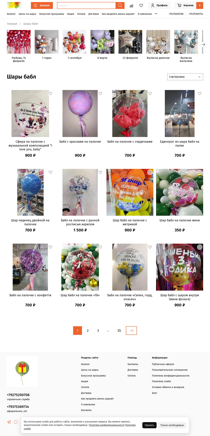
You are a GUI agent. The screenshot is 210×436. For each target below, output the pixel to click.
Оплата (81, 14)
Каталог (42, 5)
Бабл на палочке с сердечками (129, 142)
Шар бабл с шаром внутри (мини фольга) (179, 298)
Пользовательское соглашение (170, 369)
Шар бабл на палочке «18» (80, 296)
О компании (145, 14)
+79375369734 (196, 14)
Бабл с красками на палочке (80, 142)
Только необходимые (172, 425)
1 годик (47, 58)
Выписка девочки (162, 58)
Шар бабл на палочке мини (180, 221)
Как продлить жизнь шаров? (118, 14)
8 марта (105, 58)
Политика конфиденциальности (170, 375)
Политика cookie (161, 381)
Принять (149, 425)
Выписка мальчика (191, 60)
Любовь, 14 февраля (19, 60)
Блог (154, 393)
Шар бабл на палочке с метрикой (130, 223)
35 (119, 331)
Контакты (86, 410)
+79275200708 (176, 14)
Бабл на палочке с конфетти (30, 296)
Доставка (93, 14)
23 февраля (133, 58)
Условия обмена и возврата (168, 387)
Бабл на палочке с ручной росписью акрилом (80, 223)
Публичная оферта (163, 364)
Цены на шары (27, 14)
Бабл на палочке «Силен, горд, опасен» (129, 298)
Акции (70, 14)
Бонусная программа (51, 14)
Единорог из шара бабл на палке (179, 144)
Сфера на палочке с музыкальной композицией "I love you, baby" (30, 146)
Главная (12, 23)
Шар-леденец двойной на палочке (30, 223)
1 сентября (76, 58)
